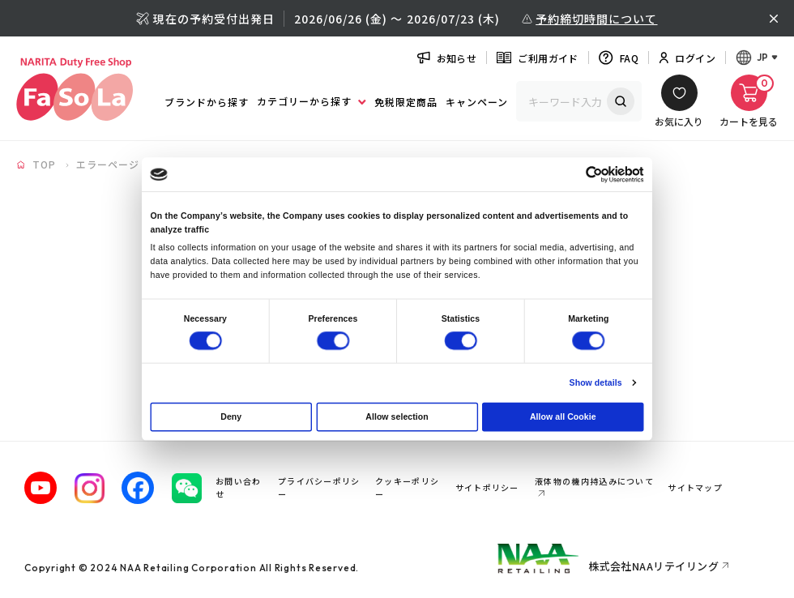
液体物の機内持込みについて (594, 481)
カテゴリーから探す (311, 101)
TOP (44, 164)
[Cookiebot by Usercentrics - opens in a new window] (594, 174)
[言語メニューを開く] (757, 57)
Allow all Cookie (563, 416)
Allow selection (396, 416)
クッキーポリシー (407, 487)
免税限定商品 (406, 102)
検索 (620, 101)
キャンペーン (477, 102)
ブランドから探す (206, 102)
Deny (230, 416)
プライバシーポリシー (319, 487)
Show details (596, 382)
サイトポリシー (490, 487)
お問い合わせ (239, 487)
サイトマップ (698, 487)
